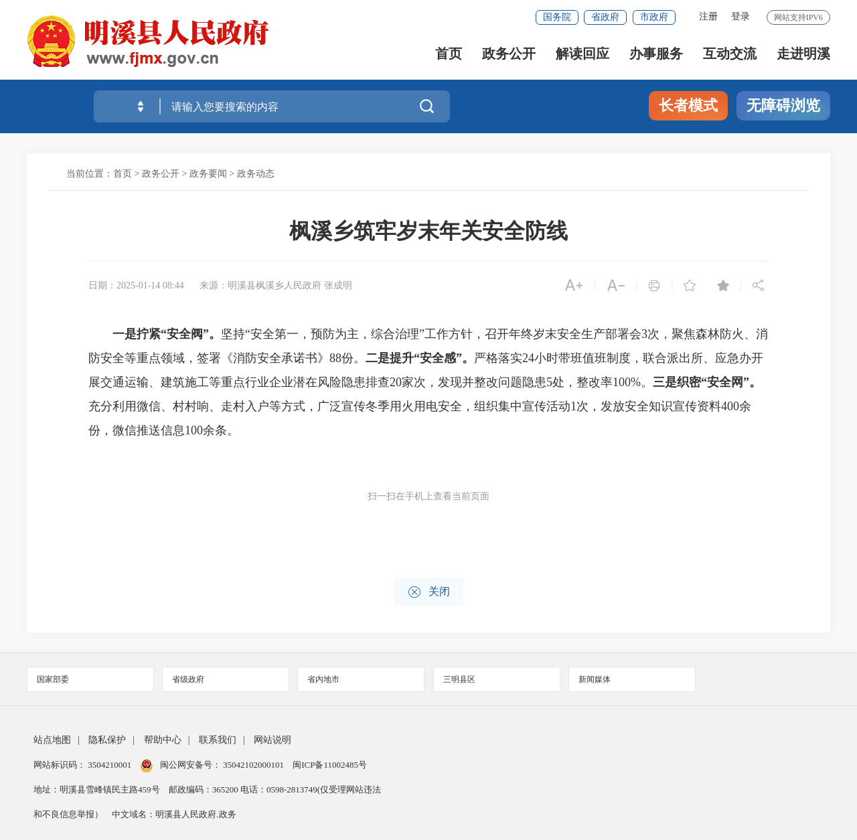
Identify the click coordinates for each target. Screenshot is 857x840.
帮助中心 (162, 740)
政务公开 (509, 54)
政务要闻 (208, 174)
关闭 (429, 592)
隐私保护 (107, 740)
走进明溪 (803, 54)
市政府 (654, 17)
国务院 (557, 17)
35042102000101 (254, 765)
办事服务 (656, 54)
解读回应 (582, 54)
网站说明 (272, 740)
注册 (708, 16)
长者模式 (688, 105)
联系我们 (217, 740)
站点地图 (52, 740)
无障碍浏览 (783, 105)
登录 (740, 16)
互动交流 (730, 54)
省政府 (605, 17)
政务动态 (256, 174)
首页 (448, 54)
